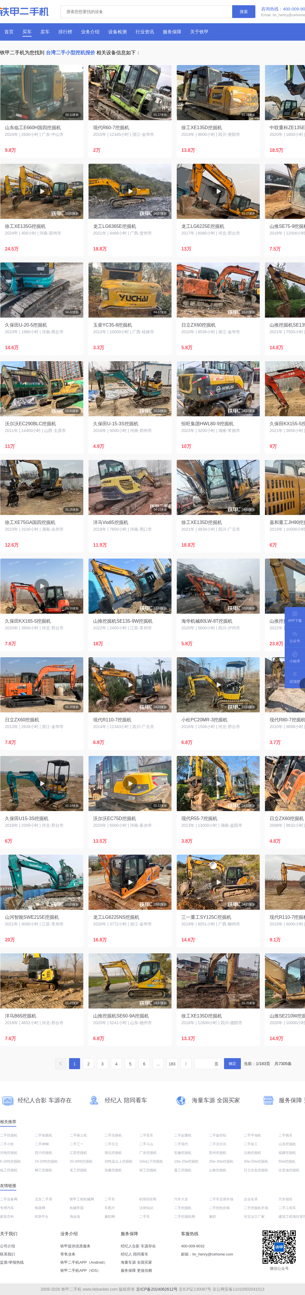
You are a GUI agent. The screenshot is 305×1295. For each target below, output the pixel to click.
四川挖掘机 (43, 1153)
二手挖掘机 (8, 1135)
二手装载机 (43, 1135)
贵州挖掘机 (217, 1153)
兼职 (212, 1217)
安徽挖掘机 (183, 1153)
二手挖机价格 (219, 1208)
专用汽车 (7, 1208)
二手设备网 (8, 1199)
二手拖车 (286, 1135)
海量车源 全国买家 (136, 1262)
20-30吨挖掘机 (81, 1161)
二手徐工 (251, 1144)
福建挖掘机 (287, 1153)
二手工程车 (287, 1208)
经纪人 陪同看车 (134, 1254)
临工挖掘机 (8, 1170)
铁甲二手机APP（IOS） (80, 1270)
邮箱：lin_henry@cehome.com (207, 1254)
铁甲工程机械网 (82, 1199)
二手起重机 (183, 1135)
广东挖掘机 (148, 1153)
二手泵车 (146, 1135)
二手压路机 (113, 1135)
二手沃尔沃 (217, 1144)
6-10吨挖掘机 (10, 1161)
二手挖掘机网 (184, 1217)
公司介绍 (7, 1246)
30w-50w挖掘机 (256, 1161)
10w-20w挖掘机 (186, 1161)
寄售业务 (67, 1254)
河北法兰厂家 (254, 1217)
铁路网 (40, 1208)
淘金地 (75, 1217)
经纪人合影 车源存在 (138, 1246)
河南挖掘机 (8, 1153)
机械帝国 (77, 1208)
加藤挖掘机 (113, 1170)
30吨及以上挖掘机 (118, 1161)
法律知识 (146, 1208)
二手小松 (7, 1144)
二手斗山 (146, 1144)
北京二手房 (43, 1199)
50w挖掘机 (287, 1161)
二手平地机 (252, 1135)
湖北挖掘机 (113, 1153)
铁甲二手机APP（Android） (83, 1262)
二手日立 (111, 1144)
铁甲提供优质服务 (75, 1246)
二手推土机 (78, 1135)
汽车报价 (286, 1199)
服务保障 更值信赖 (136, 1270)
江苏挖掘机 (78, 1153)
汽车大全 (181, 1199)
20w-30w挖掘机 (221, 1161)
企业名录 (251, 1199)
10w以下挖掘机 (151, 1161)
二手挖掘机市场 (256, 1208)
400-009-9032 (193, 1246)
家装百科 (7, 1217)
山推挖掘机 (217, 1170)
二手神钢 (42, 1144)
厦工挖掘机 (183, 1170)
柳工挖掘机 (43, 1170)
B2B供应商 (147, 1199)
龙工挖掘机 (78, 1170)
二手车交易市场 (221, 1199)
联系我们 (7, 1254)
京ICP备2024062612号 (157, 1289)
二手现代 (181, 1144)
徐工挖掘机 (148, 1170)
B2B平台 (41, 1217)
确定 (232, 1063)
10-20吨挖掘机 (46, 1161)
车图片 (109, 1208)
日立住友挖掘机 (256, 1170)
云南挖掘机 (252, 1153)
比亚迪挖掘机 (289, 1170)
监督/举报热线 (12, 1262)
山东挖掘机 (287, 1144)
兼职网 (109, 1217)
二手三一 (77, 1144)
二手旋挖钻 (217, 1135)
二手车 (109, 1199)
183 (172, 1064)
